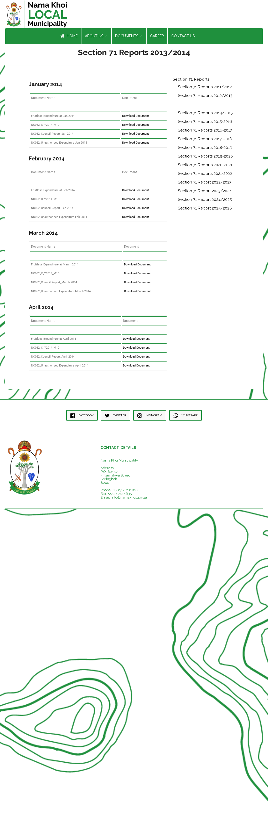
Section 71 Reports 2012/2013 (205, 96)
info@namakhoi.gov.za (129, 498)
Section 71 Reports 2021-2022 (205, 174)
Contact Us (183, 37)
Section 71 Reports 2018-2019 (205, 148)
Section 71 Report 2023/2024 (205, 192)
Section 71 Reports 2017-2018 (205, 140)
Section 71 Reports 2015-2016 (205, 122)
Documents (126, 37)
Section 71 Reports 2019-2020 (205, 157)
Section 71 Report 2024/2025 (205, 200)
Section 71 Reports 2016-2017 (205, 131)
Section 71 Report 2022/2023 (204, 183)
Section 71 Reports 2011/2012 (205, 88)
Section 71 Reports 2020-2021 (205, 166)
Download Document (135, 117)
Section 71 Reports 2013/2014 (205, 105)
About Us (94, 37)
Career (157, 37)
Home (69, 37)
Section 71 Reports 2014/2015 (205, 114)
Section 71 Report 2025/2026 (205, 209)
